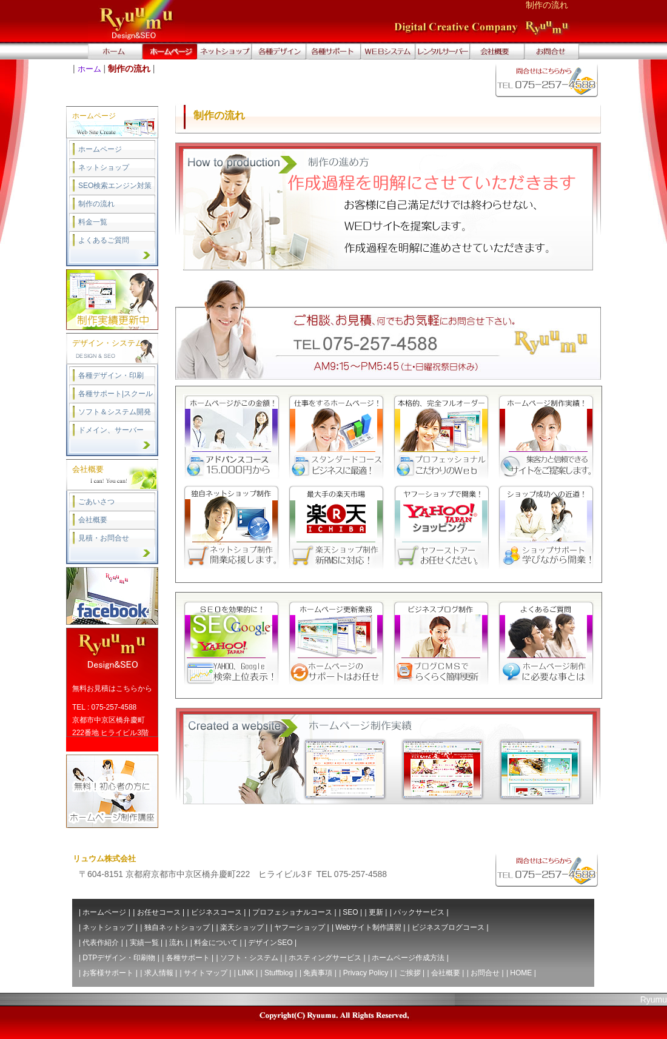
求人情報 (158, 973)
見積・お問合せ (103, 538)
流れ (176, 942)
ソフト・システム (249, 957)
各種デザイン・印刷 (111, 375)
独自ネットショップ (177, 927)
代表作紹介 (100, 942)
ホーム (89, 68)
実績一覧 (144, 942)
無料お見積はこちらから (112, 688)
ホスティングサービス (325, 957)
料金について (216, 942)
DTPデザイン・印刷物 (118, 957)
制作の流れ (96, 204)
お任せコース (159, 912)
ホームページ (100, 149)
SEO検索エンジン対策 (115, 185)
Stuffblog (278, 973)
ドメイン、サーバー (111, 430)
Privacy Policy (366, 973)
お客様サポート (107, 973)
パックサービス (419, 912)
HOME (521, 973)
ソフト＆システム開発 (114, 412)
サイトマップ (205, 973)
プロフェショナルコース (292, 912)
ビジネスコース (216, 912)
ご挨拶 (410, 973)
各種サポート (188, 957)
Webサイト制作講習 (368, 927)
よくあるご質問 (103, 240)
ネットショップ (103, 167)
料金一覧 (92, 222)
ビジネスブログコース (448, 927)
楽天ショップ (242, 927)
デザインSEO (270, 942)
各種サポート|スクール (115, 393)
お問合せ (485, 973)
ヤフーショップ (299, 927)
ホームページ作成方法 (408, 957)
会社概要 (92, 520)
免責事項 (317, 973)
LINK (246, 973)
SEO (350, 912)
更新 (376, 912)
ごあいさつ (96, 501)
